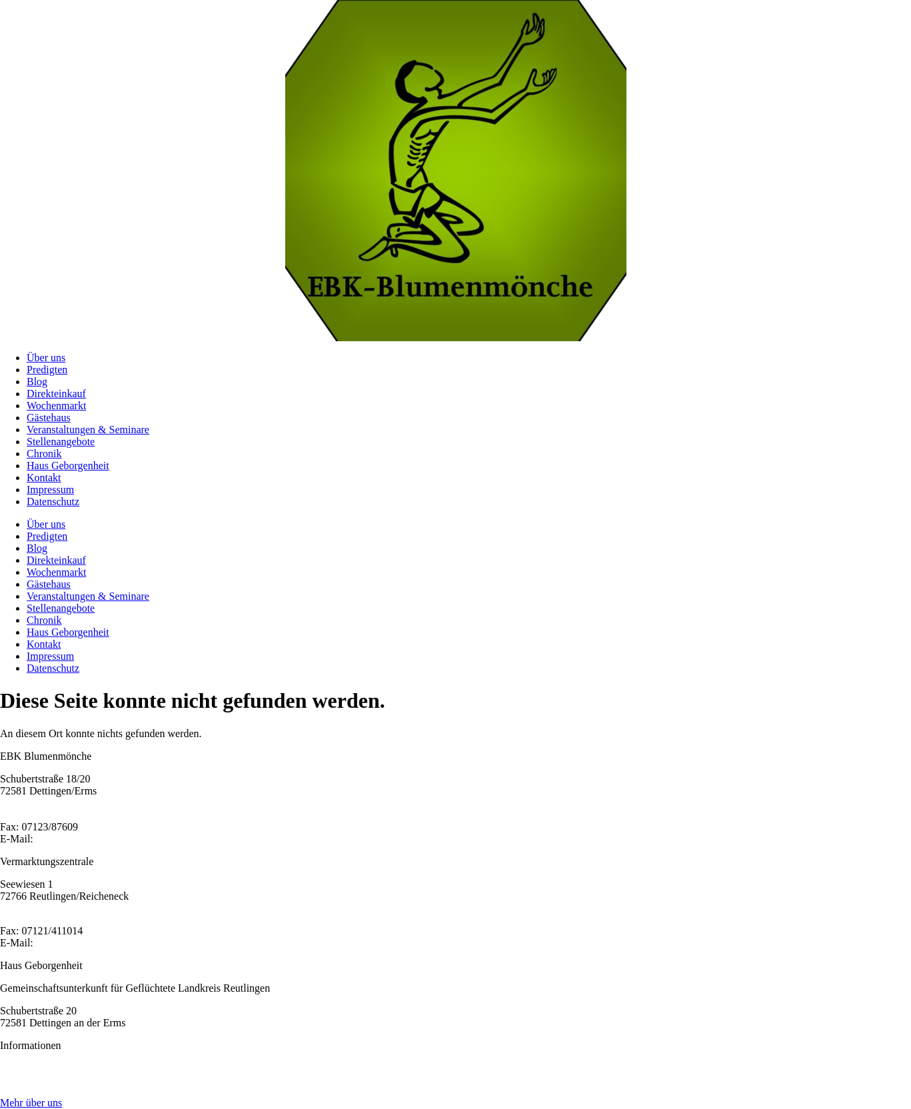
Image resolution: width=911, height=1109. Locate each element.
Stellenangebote (61, 441)
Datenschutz (53, 501)
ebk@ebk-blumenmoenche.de (99, 838)
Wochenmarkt (56, 405)
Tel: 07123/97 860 (39, 814)
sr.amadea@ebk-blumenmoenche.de (113, 942)
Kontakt (44, 477)
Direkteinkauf (56, 393)
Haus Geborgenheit (68, 465)
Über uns (46, 357)
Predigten (47, 369)
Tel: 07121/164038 (40, 918)
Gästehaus (49, 417)
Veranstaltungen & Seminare (88, 429)
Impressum (50, 489)
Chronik (44, 453)
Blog (37, 381)
